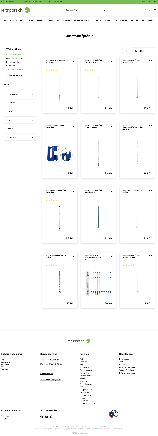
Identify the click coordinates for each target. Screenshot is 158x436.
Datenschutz (124, 359)
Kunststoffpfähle (13, 55)
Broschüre (84, 401)
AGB (121, 362)
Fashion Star (84, 392)
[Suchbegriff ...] (82, 10)
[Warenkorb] (154, 10)
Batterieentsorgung (127, 373)
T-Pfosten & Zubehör (14, 69)
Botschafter (84, 367)
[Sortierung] (143, 50)
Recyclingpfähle (12, 62)
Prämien (83, 398)
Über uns (83, 362)
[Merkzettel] (144, 10)
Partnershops (85, 373)
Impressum (123, 365)
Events (82, 378)
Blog (81, 365)
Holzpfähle (10, 66)
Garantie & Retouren (127, 367)
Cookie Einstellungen (88, 403)
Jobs (82, 387)
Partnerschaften (86, 376)
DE (155, 1)
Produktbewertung (87, 384)
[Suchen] (105, 10)
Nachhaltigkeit (85, 395)
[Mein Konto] (149, 10)
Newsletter (84, 381)
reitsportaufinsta (86, 390)
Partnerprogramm (86, 370)
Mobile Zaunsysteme (14, 58)
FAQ (81, 359)
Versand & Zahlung (126, 370)
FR (152, 1)
